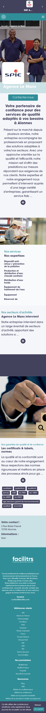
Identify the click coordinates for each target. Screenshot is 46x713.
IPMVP (6, 493)
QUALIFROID (32, 488)
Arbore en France (23, 616)
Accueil (4, 26)
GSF (23, 643)
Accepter (38, 709)
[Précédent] (3, 7)
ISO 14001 (33, 493)
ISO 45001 (7, 497)
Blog (23, 683)
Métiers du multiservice (23, 693)
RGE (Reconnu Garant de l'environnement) (21, 502)
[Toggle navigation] (43, 17)
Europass (23, 628)
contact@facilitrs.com (20, 600)
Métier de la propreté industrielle (23, 696)
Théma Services (23, 652)
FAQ (23, 687)
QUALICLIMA (19, 488)
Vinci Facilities (23, 655)
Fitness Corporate (23, 631)
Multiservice (23, 665)
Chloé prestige (23, 619)
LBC (23, 649)
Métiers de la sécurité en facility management (23, 699)
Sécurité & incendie (23, 674)
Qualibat (6, 506)
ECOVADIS (18, 506)
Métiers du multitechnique (23, 690)
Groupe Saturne (23, 637)
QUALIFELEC (7, 488)
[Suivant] (42, 7)
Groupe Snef (23, 640)
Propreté (23, 671)
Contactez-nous (23, 97)
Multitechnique (23, 668)
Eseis (23, 625)
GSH (23, 646)
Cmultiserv (23, 622)
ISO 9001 (22, 493)
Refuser (38, 705)
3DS (23, 613)
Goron (23, 634)
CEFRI (14, 493)
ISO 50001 (18, 497)
